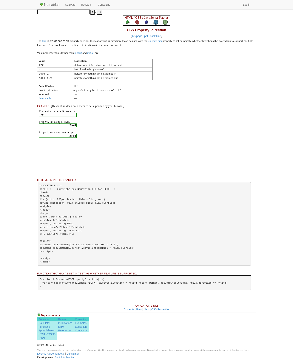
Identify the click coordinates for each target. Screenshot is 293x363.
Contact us (81, 330)
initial (90, 53)
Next (146, 309)
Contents (129, 309)
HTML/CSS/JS (46, 334)
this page (137, 36)
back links (155, 36)
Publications (65, 323)
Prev (139, 309)
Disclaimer (73, 353)
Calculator (44, 323)
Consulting (104, 4)
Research (86, 4)
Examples (80, 323)
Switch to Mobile (64, 357)
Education (81, 326)
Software (70, 4)
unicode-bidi (155, 41)
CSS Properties (160, 309)
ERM (61, 326)
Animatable (44, 98)
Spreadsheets (46, 330)
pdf (146, 36)
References (65, 330)
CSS (44, 41)
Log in (246, 4)
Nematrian (50, 5)
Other (41, 337)
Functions (44, 326)
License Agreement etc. (50, 353)
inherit (78, 53)
